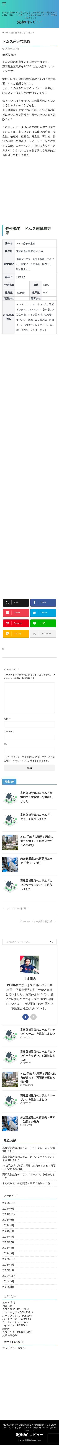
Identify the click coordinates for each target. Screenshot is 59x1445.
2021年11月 (9, 1276)
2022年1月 (8, 1270)
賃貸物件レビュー (29, 22)
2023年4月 (8, 1248)
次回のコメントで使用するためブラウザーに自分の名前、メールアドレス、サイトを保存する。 (29, 759)
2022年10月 (9, 1259)
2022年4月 (8, 1264)
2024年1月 (8, 1231)
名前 (7, 718)
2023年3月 (8, 1253)
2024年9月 (8, 1220)
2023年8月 (8, 1236)
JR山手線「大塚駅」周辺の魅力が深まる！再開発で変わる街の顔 (36, 841)
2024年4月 (8, 1225)
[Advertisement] (29, 191)
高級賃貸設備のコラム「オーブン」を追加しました (28, 1176)
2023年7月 (8, 1242)
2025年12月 (9, 1203)
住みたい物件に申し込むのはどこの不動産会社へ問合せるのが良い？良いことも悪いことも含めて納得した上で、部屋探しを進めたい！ (29, 1427)
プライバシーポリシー (14, 1348)
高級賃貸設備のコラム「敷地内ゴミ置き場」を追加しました (36, 797)
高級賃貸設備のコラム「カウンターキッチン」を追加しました (36, 885)
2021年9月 (8, 1281)
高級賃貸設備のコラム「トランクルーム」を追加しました (28, 1149)
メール (8, 731)
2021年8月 (8, 1287)
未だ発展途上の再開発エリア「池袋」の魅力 (27, 1183)
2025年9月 (8, 1208)
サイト (7, 744)
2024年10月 (9, 1214)
